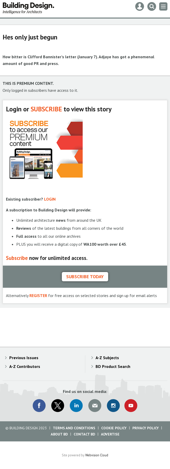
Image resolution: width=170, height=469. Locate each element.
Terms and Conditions (74, 428)
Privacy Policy (145, 428)
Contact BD (84, 434)
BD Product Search (113, 366)
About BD (59, 434)
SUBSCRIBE (46, 109)
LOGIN (50, 199)
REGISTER (38, 295)
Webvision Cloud (96, 455)
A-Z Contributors (24, 366)
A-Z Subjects (107, 357)
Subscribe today (85, 276)
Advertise (110, 434)
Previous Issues (23, 357)
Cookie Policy (113, 428)
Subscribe (17, 257)
